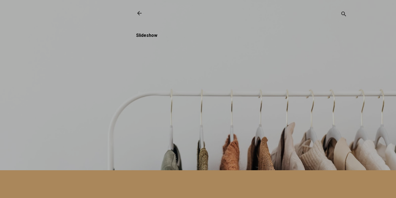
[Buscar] (343, 15)
